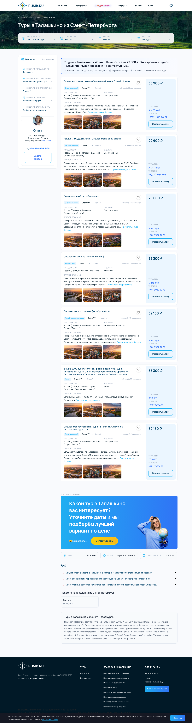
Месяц (106, 39)
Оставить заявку (160, 123)
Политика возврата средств (114, 697)
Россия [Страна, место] (68, 39)
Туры (83, 667)
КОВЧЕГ (152, 398)
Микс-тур (46, 140)
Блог (150, 5)
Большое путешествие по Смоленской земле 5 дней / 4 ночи (97, 81)
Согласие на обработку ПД (114, 683)
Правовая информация (117, 667)
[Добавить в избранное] (138, 82)
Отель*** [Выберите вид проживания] (27, 91)
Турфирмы (122, 5)
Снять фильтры (48, 59)
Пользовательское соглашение (116, 673)
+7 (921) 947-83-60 (39, 148)
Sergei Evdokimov (37, 678)
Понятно (177, 718)
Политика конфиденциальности (116, 678)
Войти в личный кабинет (157, 689)
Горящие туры (81, 5)
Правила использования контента (117, 692)
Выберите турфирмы (32, 100)
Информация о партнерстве (114, 706)
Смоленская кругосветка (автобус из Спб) (87, 311)
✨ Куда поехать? (102, 5)
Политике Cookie (50, 719)
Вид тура (146, 39)
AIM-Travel (154, 110)
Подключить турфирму (154, 682)
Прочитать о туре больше (100, 112)
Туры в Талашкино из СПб (45, 17)
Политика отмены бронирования (116, 702)
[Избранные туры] (171, 5)
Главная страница (25, 17)
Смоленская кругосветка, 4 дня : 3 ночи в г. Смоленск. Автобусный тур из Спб (93, 428)
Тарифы (148, 679)
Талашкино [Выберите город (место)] (28, 72)
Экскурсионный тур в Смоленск (81, 196)
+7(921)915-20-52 (157, 117)
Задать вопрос (38, 157)
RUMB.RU (31, 5)
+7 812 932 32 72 (156, 235)
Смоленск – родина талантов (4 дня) (84, 256)
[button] (119, 573)
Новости (138, 5)
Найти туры (62, 5)
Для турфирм (152, 667)
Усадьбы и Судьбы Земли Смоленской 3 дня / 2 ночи (92, 138)
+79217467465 (155, 405)
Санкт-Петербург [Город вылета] (36, 39)
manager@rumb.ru (152, 673)
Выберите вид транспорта (35, 81)
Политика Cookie (110, 687)
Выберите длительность (34, 110)
